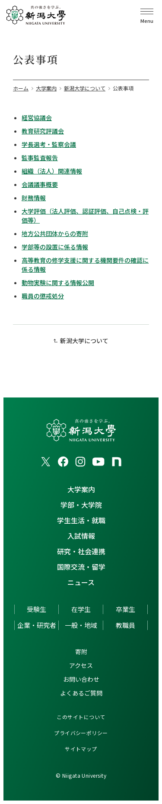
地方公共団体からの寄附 (55, 233)
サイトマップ (81, 748)
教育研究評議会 (43, 131)
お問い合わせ (81, 679)
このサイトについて (81, 716)
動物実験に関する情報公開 (58, 282)
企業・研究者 (36, 625)
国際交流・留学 (81, 567)
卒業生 (125, 609)
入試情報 (81, 536)
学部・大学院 (81, 505)
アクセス (81, 665)
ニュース (81, 582)
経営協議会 (37, 117)
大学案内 (81, 489)
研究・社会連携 (81, 551)
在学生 (81, 609)
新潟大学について (84, 340)
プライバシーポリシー (81, 732)
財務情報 (34, 197)
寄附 (81, 651)
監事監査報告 (40, 157)
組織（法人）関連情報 (52, 171)
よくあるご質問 (81, 693)
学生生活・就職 (81, 520)
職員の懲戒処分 (43, 296)
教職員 (125, 625)
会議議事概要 (40, 184)
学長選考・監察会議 (49, 144)
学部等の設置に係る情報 (55, 246)
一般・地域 (81, 625)
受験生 (36, 609)
